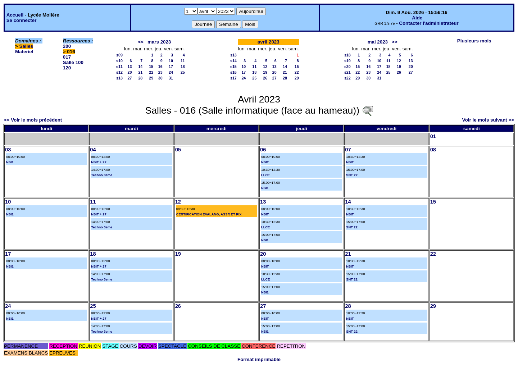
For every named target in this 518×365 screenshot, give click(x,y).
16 (160, 66)
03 (8, 149)
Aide (417, 17)
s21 (347, 72)
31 (171, 78)
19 (265, 72)
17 (171, 66)
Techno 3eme (101, 175)
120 (67, 67)
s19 (347, 61)
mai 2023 (378, 42)
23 (160, 72)
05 (178, 149)
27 (130, 78)
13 (130, 66)
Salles (26, 46)
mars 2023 (159, 42)
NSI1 (10, 162)
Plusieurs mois (474, 41)
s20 (347, 66)
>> (394, 42)
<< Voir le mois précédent (33, 120)
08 (433, 149)
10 (171, 61)
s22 (347, 78)
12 (265, 66)
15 (151, 66)
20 (130, 72)
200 (67, 46)
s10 (119, 61)
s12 (119, 72)
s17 (233, 78)
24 (171, 72)
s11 (119, 66)
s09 (119, 55)
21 (140, 72)
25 (183, 72)
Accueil (14, 15)
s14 (233, 61)
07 (348, 149)
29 (151, 78)
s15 (233, 66)
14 (140, 66)
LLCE (265, 175)
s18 (347, 55)
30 (160, 78)
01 (433, 136)
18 (183, 66)
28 (140, 78)
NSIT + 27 (98, 162)
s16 (233, 72)
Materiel (24, 51)
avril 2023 (269, 42)
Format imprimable (259, 359)
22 (151, 72)
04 (93, 149)
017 (67, 57)
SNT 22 (352, 175)
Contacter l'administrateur (428, 23)
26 (265, 78)
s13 (119, 78)
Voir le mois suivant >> (488, 120)
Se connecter (21, 20)
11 (183, 61)
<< (141, 42)
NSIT (265, 162)
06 (263, 149)
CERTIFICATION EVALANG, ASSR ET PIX (209, 214)
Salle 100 (73, 62)
